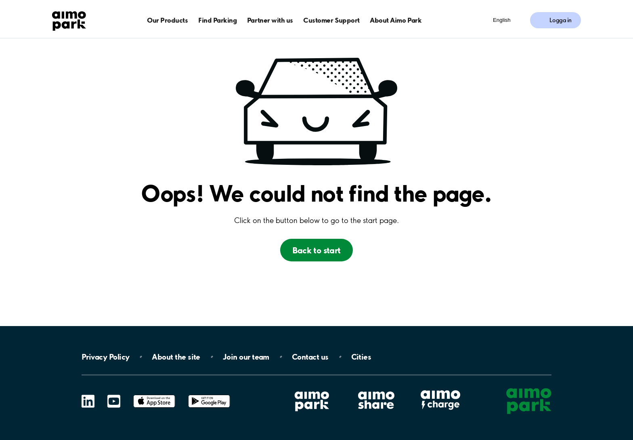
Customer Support (331, 20)
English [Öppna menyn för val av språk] (502, 20)
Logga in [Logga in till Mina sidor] (560, 20)
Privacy (105, 357)
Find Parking (217, 20)
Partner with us (270, 20)
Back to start (316, 250)
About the (176, 357)
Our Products (167, 20)
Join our (246, 357)
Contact (310, 357)
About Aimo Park (395, 20)
